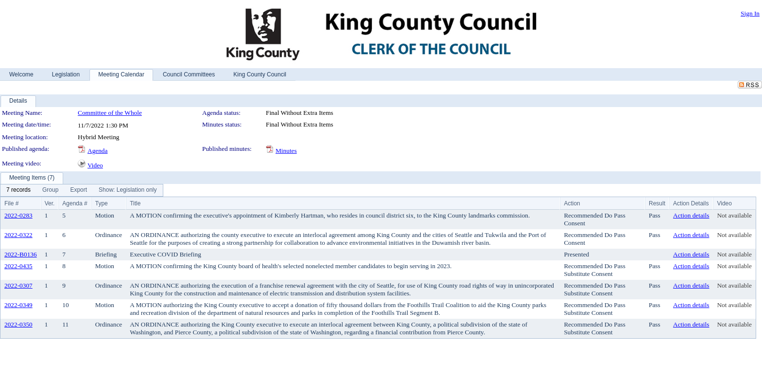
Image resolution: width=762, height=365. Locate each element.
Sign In (750, 13)
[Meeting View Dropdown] (127, 190)
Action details (691, 215)
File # (11, 203)
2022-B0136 (20, 254)
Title (135, 203)
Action (572, 203)
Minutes (286, 150)
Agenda (97, 150)
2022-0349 (18, 305)
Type (101, 203)
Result (657, 203)
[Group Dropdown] (50, 190)
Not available (734, 215)
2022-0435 (18, 266)
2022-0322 (18, 234)
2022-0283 (18, 215)
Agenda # (74, 203)
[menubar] (81, 190)
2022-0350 (18, 324)
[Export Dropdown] (78, 190)
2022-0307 (18, 285)
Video (95, 165)
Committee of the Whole (110, 112)
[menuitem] (18, 190)
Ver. (50, 203)
